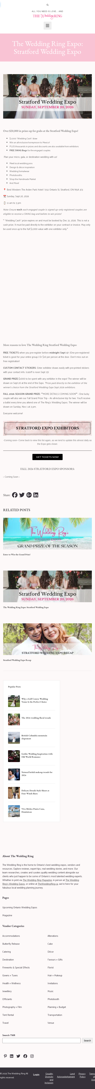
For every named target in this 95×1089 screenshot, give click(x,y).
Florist (51, 967)
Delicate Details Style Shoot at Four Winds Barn (35, 792)
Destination (8, 959)
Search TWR (8, 1035)
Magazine (7, 915)
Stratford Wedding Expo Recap (17, 660)
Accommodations (11, 936)
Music (50, 991)
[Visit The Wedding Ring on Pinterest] (5, 1056)
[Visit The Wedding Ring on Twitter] (18, 1056)
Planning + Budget (57, 1007)
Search (87, 1040)
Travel (5, 1023)
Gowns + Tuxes (10, 975)
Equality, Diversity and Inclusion (49, 1078)
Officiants (7, 999)
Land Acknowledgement (66, 1075)
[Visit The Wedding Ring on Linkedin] (11, 1056)
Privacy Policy (82, 1075)
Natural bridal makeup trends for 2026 (36, 774)
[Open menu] (48, 26)
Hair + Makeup (55, 975)
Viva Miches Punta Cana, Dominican (33, 810)
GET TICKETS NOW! (47, 457)
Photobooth (53, 999)
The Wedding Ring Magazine (37, 880)
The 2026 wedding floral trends (36, 717)
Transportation (55, 1015)
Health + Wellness (11, 983)
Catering (6, 951)
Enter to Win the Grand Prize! (16, 554)
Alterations (53, 936)
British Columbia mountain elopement (34, 737)
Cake (50, 943)
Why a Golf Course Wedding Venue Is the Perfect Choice (34, 700)
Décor (51, 951)
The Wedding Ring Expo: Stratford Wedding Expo (26, 607)
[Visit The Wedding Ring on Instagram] (32, 1056)
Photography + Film (12, 1007)
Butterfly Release (11, 943)
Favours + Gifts (55, 959)
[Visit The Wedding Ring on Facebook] (25, 1056)
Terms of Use (92, 1077)
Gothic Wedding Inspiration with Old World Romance (37, 755)
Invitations (53, 983)
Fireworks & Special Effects (16, 967)
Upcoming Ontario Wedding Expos (19, 907)
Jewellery (7, 991)
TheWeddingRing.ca (48, 884)
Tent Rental (8, 1015)
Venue (51, 1023)
